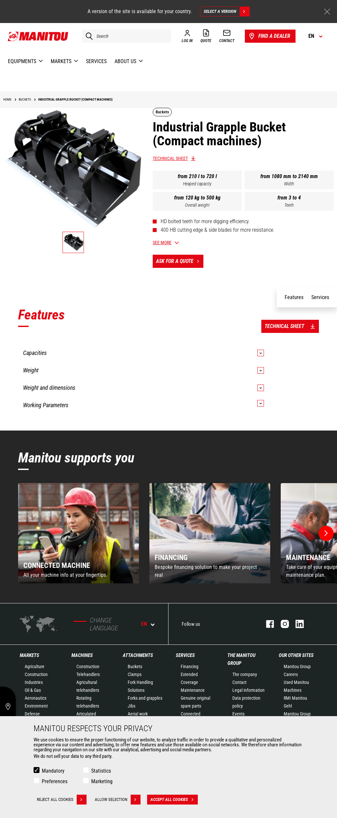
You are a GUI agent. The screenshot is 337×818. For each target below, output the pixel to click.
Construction (36, 674)
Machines (82, 655)
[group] (78, 533)
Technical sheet (170, 158)
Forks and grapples (145, 698)
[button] (326, 533)
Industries (34, 682)
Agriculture (34, 666)
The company (244, 674)
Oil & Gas (33, 690)
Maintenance (193, 690)
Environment (36, 706)
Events (238, 713)
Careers (291, 674)
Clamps (135, 674)
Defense (32, 713)
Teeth (289, 205)
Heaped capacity (197, 183)
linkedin (296, 624)
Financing (189, 666)
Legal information (248, 690)
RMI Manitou (295, 698)
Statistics (101, 771)
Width (289, 183)
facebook (266, 624)
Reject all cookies (62, 800)
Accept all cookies (174, 800)
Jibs (131, 706)
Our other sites (296, 655)
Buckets (135, 666)
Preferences (54, 781)
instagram (281, 624)
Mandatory (53, 771)
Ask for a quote (179, 261)
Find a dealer (269, 36)
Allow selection (118, 800)
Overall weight (197, 205)
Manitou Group (297, 666)
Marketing (102, 781)
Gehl (288, 706)
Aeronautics (35, 698)
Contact (239, 682)
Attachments (138, 655)
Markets (29, 655)
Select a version (226, 11)
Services (185, 655)
